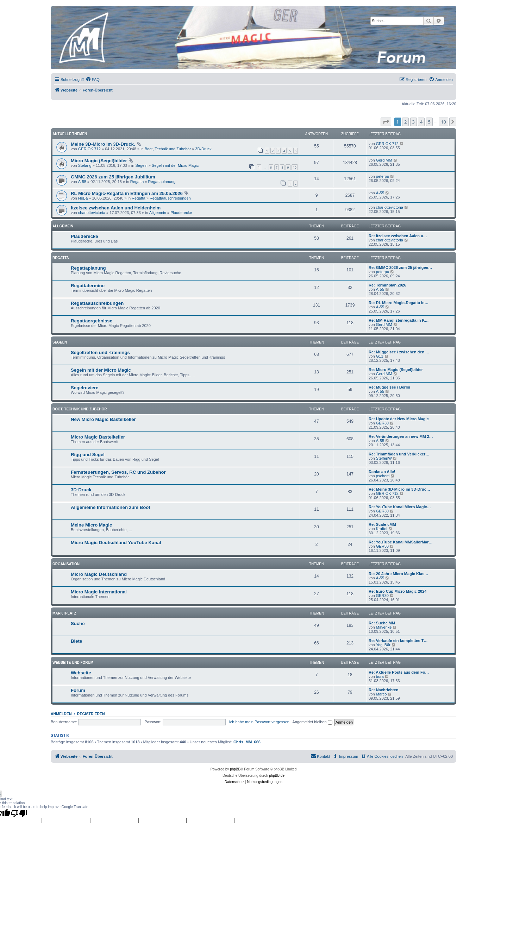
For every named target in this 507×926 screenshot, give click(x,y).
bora (380, 676)
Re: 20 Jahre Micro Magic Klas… (398, 574)
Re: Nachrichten (383, 690)
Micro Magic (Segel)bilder (99, 160)
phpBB (235, 769)
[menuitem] (93, 79)
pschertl (383, 476)
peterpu (382, 176)
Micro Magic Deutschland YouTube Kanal (116, 542)
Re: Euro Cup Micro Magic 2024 (397, 591)
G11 (379, 356)
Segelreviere (84, 387)
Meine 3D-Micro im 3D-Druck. (103, 144)
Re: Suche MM (382, 623)
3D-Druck (203, 149)
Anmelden (61, 714)
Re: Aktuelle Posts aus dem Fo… (399, 672)
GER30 (382, 423)
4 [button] (421, 122)
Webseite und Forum (72, 662)
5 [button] (429, 122)
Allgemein (157, 212)
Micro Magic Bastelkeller (98, 437)
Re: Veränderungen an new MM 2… (401, 436)
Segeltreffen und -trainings (100, 352)
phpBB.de (276, 775)
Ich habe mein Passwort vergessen (259, 722)
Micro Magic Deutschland (99, 574)
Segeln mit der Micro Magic (175, 165)
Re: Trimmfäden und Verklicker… (399, 454)
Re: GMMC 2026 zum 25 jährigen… (400, 267)
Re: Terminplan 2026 (387, 285)
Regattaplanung (162, 181)
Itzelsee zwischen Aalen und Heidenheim (116, 207)
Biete (76, 641)
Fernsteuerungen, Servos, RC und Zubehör (118, 472)
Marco (381, 694)
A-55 (82, 181)
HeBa (83, 198)
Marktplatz (64, 613)
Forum (78, 690)
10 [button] (443, 122)
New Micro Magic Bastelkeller (103, 419)
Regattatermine (88, 285)
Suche (78, 623)
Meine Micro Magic (91, 525)
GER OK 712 (89, 149)
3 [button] (413, 122)
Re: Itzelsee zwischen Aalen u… (398, 236)
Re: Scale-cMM (382, 524)
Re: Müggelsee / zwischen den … (399, 352)
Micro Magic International (99, 591)
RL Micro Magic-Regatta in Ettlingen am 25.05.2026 (127, 193)
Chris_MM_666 (247, 742)
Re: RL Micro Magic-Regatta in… (398, 303)
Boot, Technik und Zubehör (168, 149)
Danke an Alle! (382, 472)
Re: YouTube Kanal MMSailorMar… (401, 542)
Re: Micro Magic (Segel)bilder (396, 369)
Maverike (384, 627)
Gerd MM (384, 160)
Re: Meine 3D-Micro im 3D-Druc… (399, 489)
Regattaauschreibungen (170, 198)
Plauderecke (181, 212)
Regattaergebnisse (91, 320)
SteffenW (384, 458)
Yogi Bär (383, 645)
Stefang (85, 165)
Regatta (137, 181)
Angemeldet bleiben (312, 722)
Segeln (142, 165)
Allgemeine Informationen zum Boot (110, 507)
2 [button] (405, 122)
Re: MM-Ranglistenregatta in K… (399, 320)
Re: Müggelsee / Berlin (389, 387)
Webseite (81, 672)
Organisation (66, 564)
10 (294, 167)
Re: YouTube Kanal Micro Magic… (400, 507)
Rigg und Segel (88, 454)
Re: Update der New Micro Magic (399, 419)
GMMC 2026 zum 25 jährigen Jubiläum (113, 176)
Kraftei (381, 529)
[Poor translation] (19, 813)
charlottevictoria (91, 212)
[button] (386, 122)
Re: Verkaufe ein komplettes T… (398, 640)
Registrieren (91, 714)
